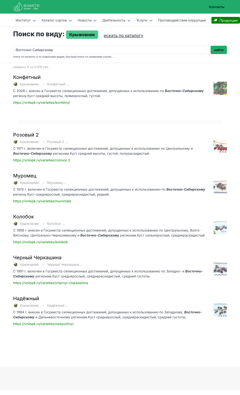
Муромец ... (56, 183)
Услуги (141, 20)
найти (219, 50)
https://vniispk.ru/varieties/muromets (42, 201)
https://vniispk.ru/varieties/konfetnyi (41, 102)
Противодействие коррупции (182, 20)
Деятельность (113, 20)
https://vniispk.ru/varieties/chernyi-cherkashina (50, 283)
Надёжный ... (57, 305)
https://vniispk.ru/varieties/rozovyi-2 (41, 160)
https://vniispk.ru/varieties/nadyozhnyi (43, 324)
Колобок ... (56, 224)
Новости (84, 20)
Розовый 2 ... (57, 142)
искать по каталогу (123, 35)
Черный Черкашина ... (65, 264)
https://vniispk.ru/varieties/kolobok (40, 242)
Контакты (216, 7)
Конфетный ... (58, 84)
